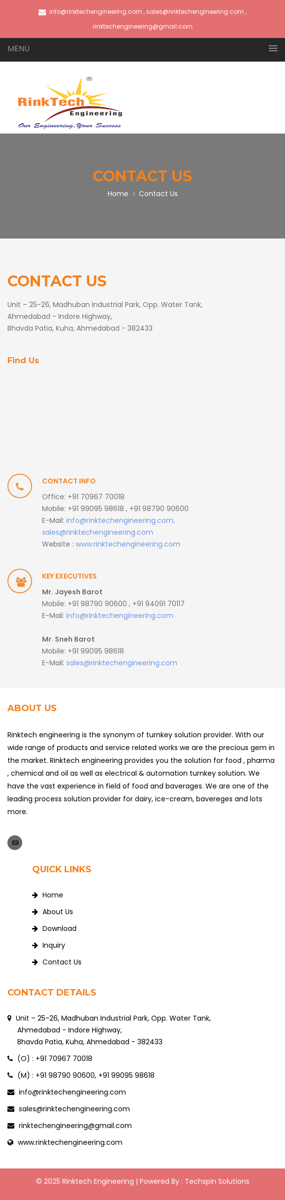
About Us (52, 912)
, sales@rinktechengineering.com (194, 11)
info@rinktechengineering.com (90, 11)
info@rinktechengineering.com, (120, 520)
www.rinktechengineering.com (128, 544)
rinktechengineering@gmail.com (74, 1126)
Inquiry (48, 945)
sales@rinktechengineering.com (97, 532)
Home (118, 194)
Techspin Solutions (217, 1181)
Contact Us (56, 962)
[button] (142, 48)
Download (54, 928)
